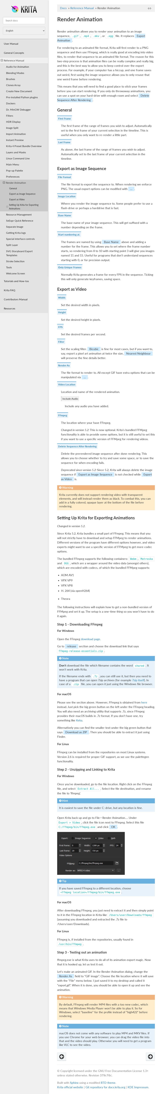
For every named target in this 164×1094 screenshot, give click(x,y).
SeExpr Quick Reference (19, 220)
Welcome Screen (15, 273)
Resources (9, 308)
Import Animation (16, 133)
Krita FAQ (9, 290)
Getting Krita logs (16, 232)
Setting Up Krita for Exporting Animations (22, 207)
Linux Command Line (18, 158)
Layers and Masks (16, 152)
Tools (9, 267)
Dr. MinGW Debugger (18, 109)
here (144, 702)
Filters (9, 115)
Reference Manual (12, 60)
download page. (91, 639)
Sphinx (74, 1082)
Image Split (12, 127)
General (13, 188)
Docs (63, 8)
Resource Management (19, 214)
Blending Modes (15, 72)
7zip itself (138, 680)
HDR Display (13, 121)
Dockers (10, 103)
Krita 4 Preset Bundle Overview (24, 146)
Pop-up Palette (14, 170)
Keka (79, 720)
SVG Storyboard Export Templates (19, 253)
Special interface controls (20, 238)
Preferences (13, 176)
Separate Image (14, 226)
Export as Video (17, 199)
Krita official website (70, 1087)
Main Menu (12, 164)
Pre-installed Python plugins (22, 97)
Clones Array (13, 85)
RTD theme (108, 1082)
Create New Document (19, 91)
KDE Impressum (138, 1087)
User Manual (11, 43)
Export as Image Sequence (22, 193)
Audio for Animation (17, 66)
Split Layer (12, 244)
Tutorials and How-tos (16, 281)
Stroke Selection (15, 261)
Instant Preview (15, 139)
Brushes (10, 78)
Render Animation (14, 182)
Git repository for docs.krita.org (106, 1087)
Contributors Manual (16, 299)
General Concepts (14, 52)
